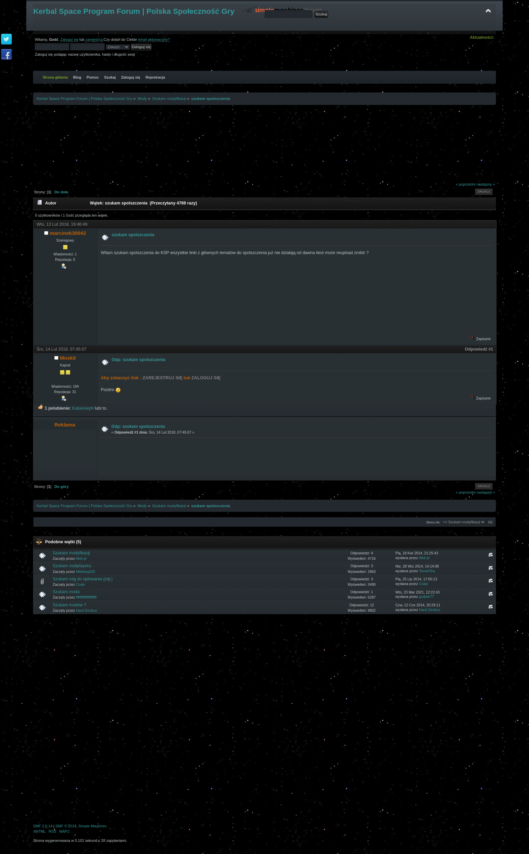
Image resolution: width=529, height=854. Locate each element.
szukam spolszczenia (133, 234)
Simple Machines (92, 826)
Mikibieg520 (85, 572)
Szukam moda (66, 591)
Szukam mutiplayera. (72, 565)
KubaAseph (82, 408)
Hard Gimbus (86, 610)
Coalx (80, 584)
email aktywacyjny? (154, 39)
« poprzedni (466, 184)
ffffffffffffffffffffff (86, 597)
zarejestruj (94, 39)
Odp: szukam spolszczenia (138, 359)
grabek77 (426, 597)
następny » (485, 184)
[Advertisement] (264, 142)
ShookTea (427, 571)
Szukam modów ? (69, 605)
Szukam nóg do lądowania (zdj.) (82, 579)
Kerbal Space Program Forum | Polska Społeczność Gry (133, 11)
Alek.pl (81, 558)
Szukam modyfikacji (71, 553)
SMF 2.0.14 (42, 826)
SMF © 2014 (65, 826)
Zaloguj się (69, 39)
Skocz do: (433, 522)
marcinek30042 (68, 233)
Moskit (68, 358)
